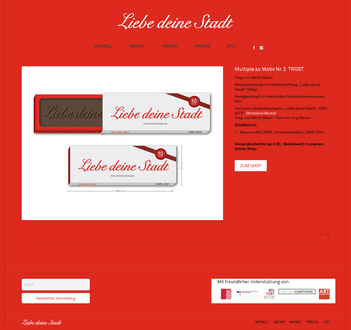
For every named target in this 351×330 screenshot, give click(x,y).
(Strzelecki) (261, 113)
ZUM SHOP (250, 166)
